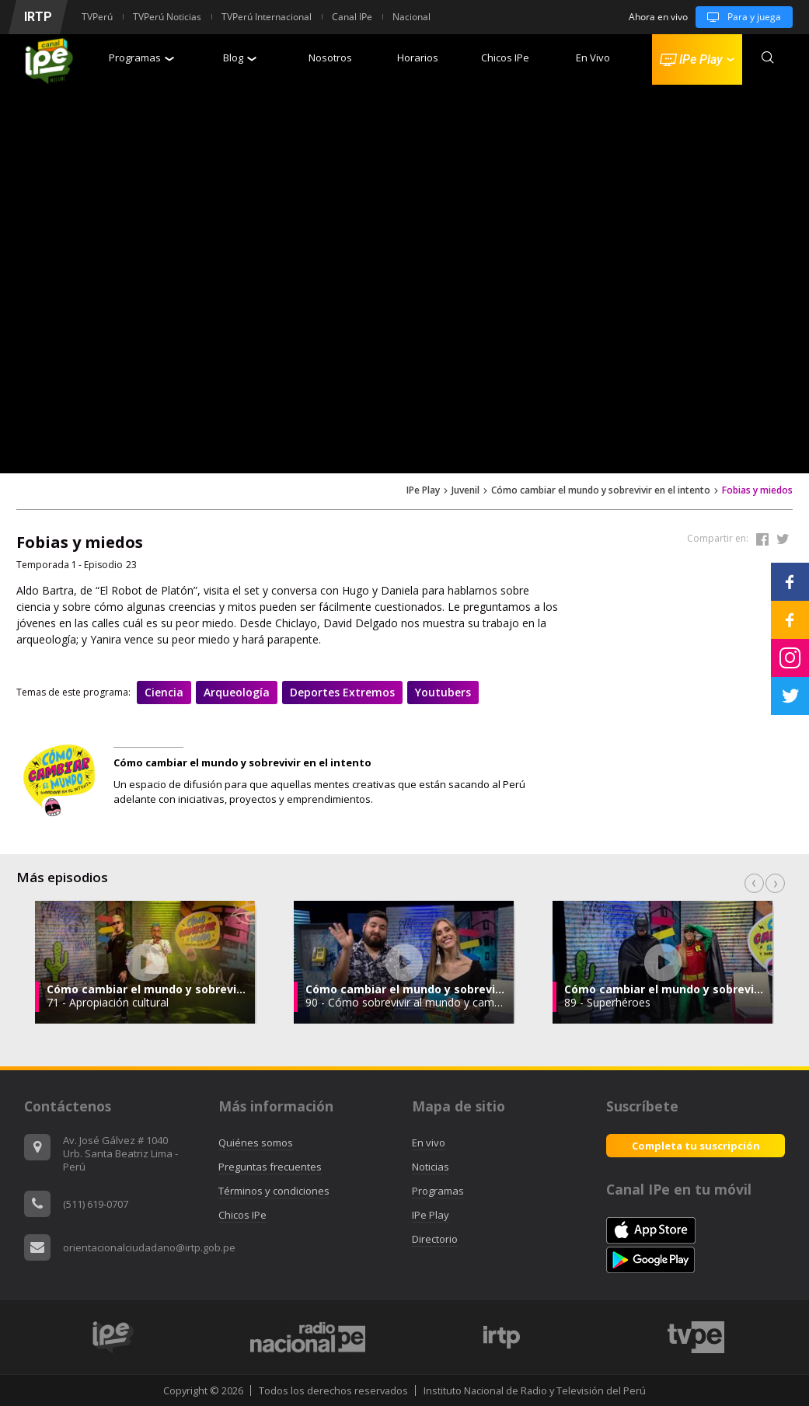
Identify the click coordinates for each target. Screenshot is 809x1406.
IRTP (38, 16)
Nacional (411, 16)
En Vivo (593, 58)
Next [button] (775, 883)
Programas (141, 58)
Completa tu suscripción (696, 1146)
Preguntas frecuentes (270, 1167)
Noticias (430, 1167)
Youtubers (443, 692)
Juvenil (465, 491)
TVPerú (97, 16)
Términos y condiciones (274, 1191)
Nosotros (330, 58)
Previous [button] (754, 883)
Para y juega (738, 17)
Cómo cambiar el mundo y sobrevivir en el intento (600, 491)
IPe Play (423, 491)
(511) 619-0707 (95, 1204)
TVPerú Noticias (167, 16)
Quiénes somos (255, 1143)
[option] (404, 962)
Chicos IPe (505, 58)
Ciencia (164, 692)
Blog (239, 58)
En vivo (428, 1143)
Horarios (417, 58)
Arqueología (237, 692)
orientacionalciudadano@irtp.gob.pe (149, 1247)
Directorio (435, 1239)
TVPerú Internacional (266, 16)
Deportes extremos (342, 692)
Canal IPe (352, 16)
